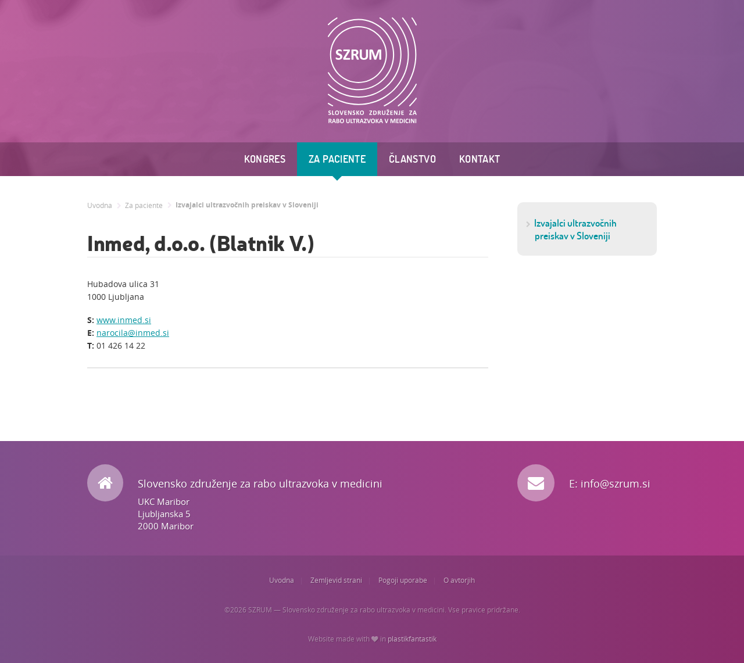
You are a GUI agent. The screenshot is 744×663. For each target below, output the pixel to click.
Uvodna (99, 205)
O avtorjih (459, 580)
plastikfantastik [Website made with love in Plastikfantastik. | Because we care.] (412, 639)
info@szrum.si (615, 483)
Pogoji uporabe (402, 580)
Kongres (265, 159)
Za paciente (337, 159)
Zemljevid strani (336, 580)
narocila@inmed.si (132, 332)
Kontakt (479, 159)
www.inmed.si (123, 319)
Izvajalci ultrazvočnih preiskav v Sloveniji (247, 205)
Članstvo (412, 159)
